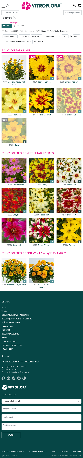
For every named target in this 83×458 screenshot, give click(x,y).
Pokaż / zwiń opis (10, 23)
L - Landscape (28, 31)
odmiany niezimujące (38, 253)
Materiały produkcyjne (12, 345)
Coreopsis (17, 50)
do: (71, 36)
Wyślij (11, 434)
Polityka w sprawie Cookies (13, 451)
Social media (7, 349)
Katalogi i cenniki (9, 341)
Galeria (7, 26)
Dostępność (19, 26)
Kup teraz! (77, 451)
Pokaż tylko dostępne (59, 31)
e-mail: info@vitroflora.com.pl (15, 372)
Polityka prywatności (37, 451)
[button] (74, 6)
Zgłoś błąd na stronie (9, 456)
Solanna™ (59, 253)
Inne (27, 50)
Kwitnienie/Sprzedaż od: (15, 41)
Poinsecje (6, 330)
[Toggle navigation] (4, 6)
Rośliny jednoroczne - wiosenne (17, 319)
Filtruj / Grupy (10, 12)
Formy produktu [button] (73, 12)
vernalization (9, 36)
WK (64, 36)
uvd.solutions (76, 456)
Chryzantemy (8, 326)
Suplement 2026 (11, 31)
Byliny (6, 50)
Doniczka (23, 36)
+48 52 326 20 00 (10, 369)
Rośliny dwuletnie (10, 334)
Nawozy (5, 338)
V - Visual (42, 31)
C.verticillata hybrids (39, 153)
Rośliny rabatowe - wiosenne (15, 315)
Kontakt (64, 451)
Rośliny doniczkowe (11, 322)
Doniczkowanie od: (53, 36)
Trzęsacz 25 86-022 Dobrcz (14, 367)
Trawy (4, 311)
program (36, 36)
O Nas (54, 451)
